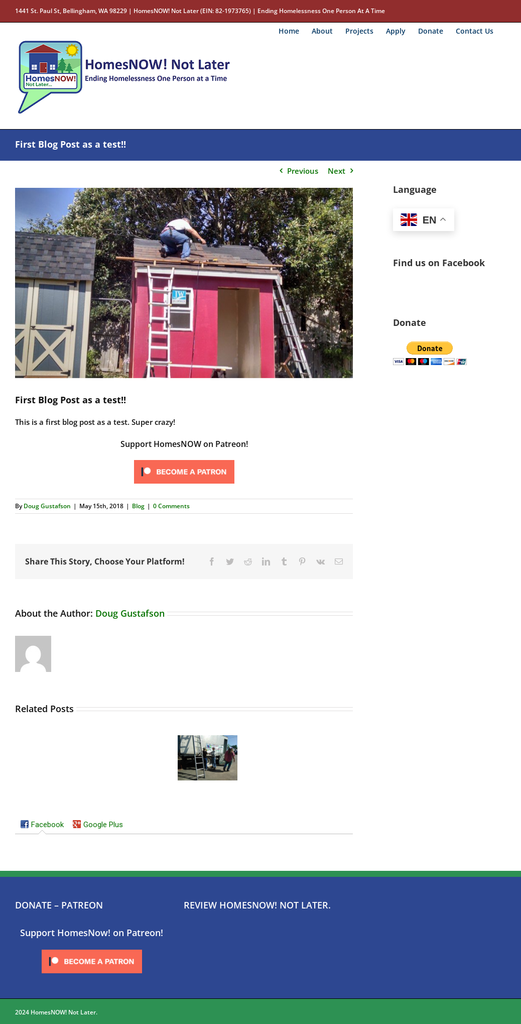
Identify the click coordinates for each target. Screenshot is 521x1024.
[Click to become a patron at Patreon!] (184, 461)
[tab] (42, 826)
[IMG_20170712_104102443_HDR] (184, 283)
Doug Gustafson (47, 506)
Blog (138, 506)
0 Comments (171, 506)
